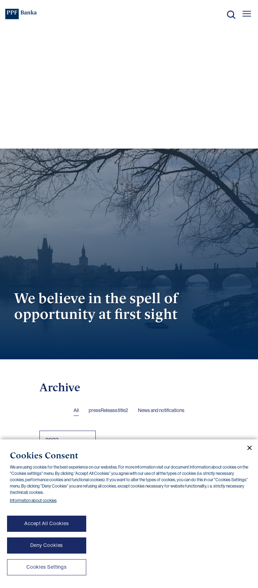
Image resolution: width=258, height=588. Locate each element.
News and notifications (161, 410)
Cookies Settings (46, 567)
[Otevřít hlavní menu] (247, 14)
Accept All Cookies (46, 523)
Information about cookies (33, 500)
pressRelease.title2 (108, 410)
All (76, 410)
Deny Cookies (46, 545)
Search (231, 15)
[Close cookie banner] (247, 448)
